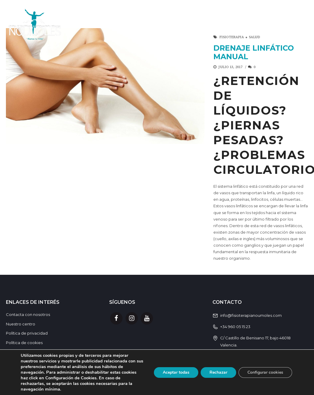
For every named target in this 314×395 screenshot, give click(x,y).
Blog (300, 24)
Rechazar (218, 372)
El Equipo (269, 24)
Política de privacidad (27, 333)
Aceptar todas (176, 372)
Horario (232, 24)
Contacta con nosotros (28, 314)
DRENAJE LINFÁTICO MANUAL (253, 52)
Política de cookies (24, 342)
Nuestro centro (20, 324)
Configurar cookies (265, 372)
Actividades (191, 24)
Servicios (149, 24)
